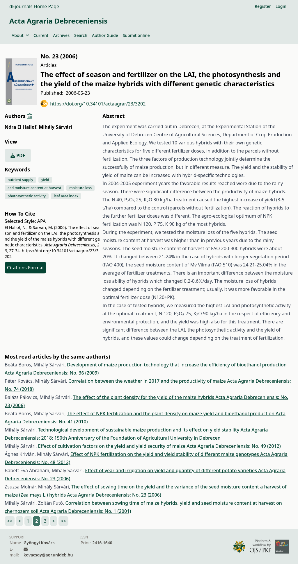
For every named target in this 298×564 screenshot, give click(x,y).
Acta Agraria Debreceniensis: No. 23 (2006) (114, 495)
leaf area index (66, 196)
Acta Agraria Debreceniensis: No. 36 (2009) (52, 373)
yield (45, 179)
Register (263, 6)
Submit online (136, 35)
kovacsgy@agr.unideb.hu (48, 555)
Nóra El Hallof (21, 127)
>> (63, 521)
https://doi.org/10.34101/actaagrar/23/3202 (93, 103)
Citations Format (25, 267)
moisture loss (80, 187)
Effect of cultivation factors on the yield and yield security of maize (112, 446)
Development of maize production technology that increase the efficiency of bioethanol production (177, 364)
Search (80, 35)
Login (281, 6)
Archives (61, 35)
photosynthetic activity (27, 196)
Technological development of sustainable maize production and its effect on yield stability (139, 430)
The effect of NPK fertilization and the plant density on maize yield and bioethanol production (171, 413)
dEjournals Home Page (34, 6)
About (20, 35)
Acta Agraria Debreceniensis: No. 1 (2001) (85, 511)
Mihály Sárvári (55, 127)
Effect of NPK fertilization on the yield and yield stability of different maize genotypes (165, 454)
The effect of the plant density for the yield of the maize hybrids (144, 397)
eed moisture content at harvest (34, 187)
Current (40, 35)
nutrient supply (20, 179)
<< (9, 521)
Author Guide (105, 35)
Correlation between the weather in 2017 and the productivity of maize (147, 381)
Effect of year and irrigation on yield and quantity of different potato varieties (171, 470)
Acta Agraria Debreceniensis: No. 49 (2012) (234, 446)
